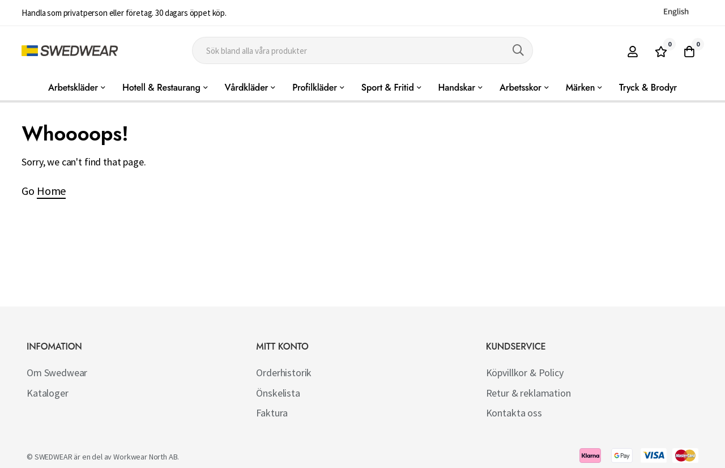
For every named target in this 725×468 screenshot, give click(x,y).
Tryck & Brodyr (648, 87)
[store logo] (70, 50)
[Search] (518, 50)
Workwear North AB (145, 457)
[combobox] (362, 50)
